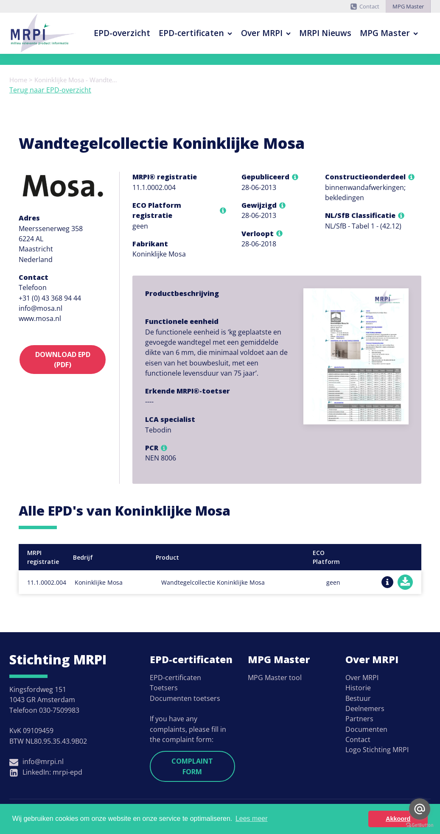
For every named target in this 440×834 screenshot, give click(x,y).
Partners (359, 718)
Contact (369, 6)
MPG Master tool (275, 677)
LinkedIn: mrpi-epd (52, 772)
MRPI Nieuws (325, 33)
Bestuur (358, 698)
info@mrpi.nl (43, 761)
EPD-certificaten (195, 33)
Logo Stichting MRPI (377, 749)
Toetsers (164, 687)
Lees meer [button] (251, 818)
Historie (358, 687)
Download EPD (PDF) (62, 359)
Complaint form (192, 766)
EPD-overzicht (122, 33)
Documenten (366, 729)
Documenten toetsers (185, 698)
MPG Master (408, 6)
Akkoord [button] (398, 818)
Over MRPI (266, 33)
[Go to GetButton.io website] (419, 825)
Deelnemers (364, 708)
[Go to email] (419, 809)
